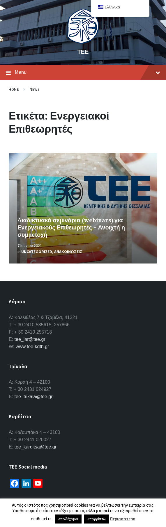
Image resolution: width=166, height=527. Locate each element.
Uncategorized (36, 251)
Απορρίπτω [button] (96, 519)
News (34, 89)
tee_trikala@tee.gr (34, 396)
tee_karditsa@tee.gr (35, 446)
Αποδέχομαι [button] (68, 519)
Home (14, 89)
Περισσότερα (122, 518)
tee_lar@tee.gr (30, 339)
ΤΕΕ (83, 51)
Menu (83, 72)
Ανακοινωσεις (68, 251)
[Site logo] (83, 42)
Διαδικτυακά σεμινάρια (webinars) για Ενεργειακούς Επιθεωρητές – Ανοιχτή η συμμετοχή (71, 227)
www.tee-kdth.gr (32, 346)
